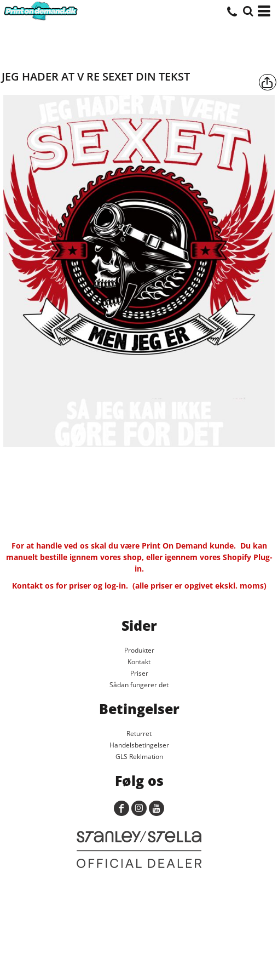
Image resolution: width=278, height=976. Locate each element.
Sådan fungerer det (139, 684)
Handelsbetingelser (139, 745)
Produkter (139, 650)
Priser (139, 673)
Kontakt (139, 661)
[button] (247, 10)
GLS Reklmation (139, 756)
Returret (139, 733)
